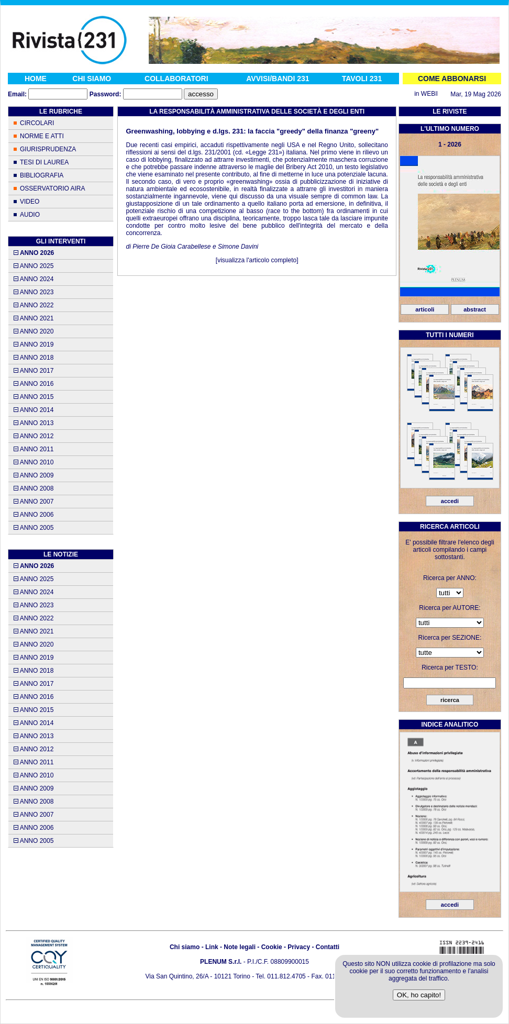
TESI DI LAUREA (44, 162)
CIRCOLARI (37, 123)
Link (211, 947)
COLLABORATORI (176, 78)
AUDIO (30, 214)
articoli (424, 309)
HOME (36, 78)
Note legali (240, 947)
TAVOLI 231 (362, 78)
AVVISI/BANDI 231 (277, 78)
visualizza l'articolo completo (256, 260)
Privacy (298, 947)
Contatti (327, 947)
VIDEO (29, 201)
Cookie (271, 947)
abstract (474, 309)
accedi (450, 501)
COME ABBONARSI (452, 78)
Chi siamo (185, 947)
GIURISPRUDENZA (48, 149)
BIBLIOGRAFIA (41, 175)
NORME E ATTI (42, 136)
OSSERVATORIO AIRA (52, 188)
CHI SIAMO (91, 78)
